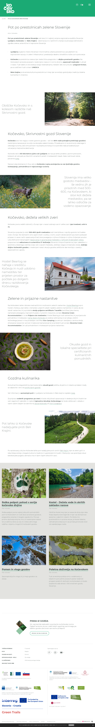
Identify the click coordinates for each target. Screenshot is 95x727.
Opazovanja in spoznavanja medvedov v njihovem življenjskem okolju (57, 240)
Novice (27, 657)
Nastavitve (71, 725)
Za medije (27, 660)
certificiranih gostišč (32, 388)
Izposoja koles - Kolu (9, 660)
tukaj (17, 159)
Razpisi (26, 654)
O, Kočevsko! (6, 663)
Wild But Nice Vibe (8, 666)
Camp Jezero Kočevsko (36, 318)
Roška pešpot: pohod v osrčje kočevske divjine (20, 504)
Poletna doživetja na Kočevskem (61, 571)
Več (30, 697)
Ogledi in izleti (7, 657)
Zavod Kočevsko (41, 404)
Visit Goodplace (55, 404)
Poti (3, 654)
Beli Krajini (64, 450)
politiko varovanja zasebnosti (60, 725)
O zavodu (27, 651)
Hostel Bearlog (72, 305)
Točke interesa (7, 651)
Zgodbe (4, 18)
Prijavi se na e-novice (39, 636)
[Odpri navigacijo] (89, 4)
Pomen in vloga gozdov (16, 569)
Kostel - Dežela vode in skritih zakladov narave (67, 504)
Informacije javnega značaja (32, 663)
